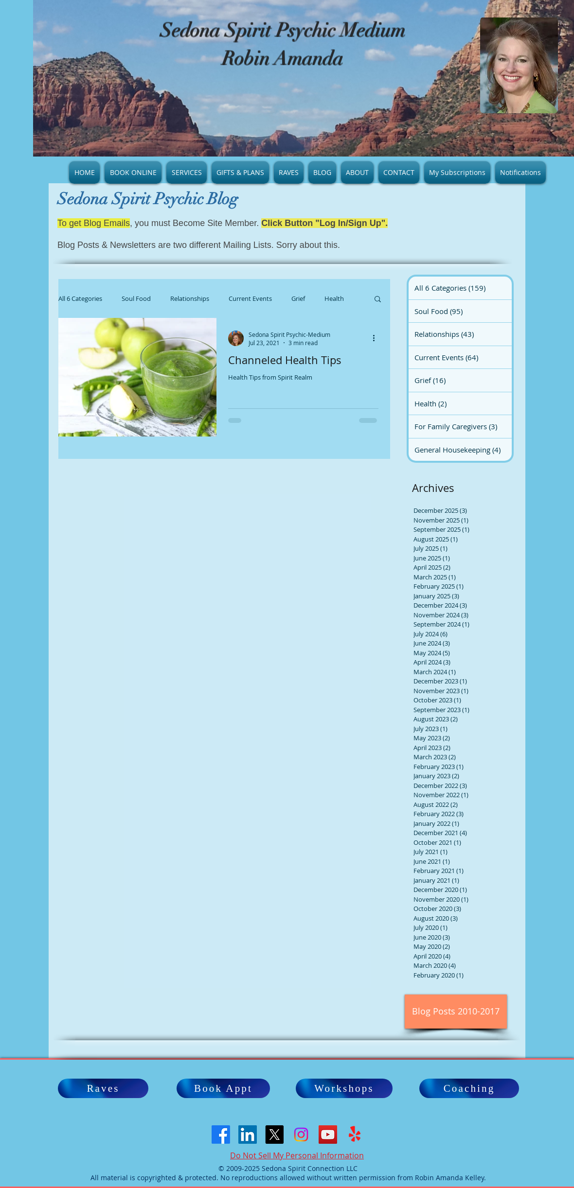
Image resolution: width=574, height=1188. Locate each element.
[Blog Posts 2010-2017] (456, 1012)
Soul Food (136, 298)
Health (334, 298)
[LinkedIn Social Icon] (247, 1134)
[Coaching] (469, 1088)
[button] (377, 300)
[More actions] (377, 338)
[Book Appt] (223, 1088)
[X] (274, 1134)
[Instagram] (301, 1134)
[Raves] (103, 1088)
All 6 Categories (80, 298)
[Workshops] (344, 1088)
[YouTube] (328, 1134)
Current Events (250, 298)
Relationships (189, 298)
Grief (298, 298)
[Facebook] (221, 1134)
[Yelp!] (354, 1134)
